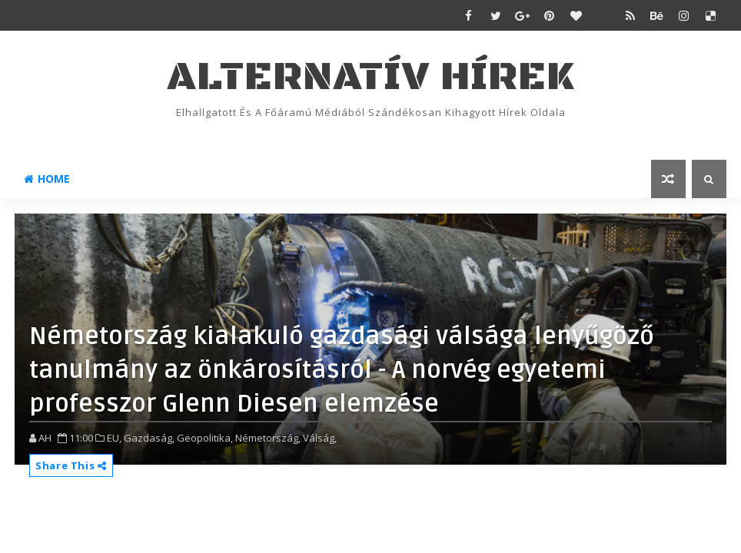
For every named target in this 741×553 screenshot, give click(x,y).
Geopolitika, (205, 438)
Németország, (268, 438)
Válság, (320, 438)
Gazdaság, (149, 438)
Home (47, 178)
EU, (114, 438)
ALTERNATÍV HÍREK (370, 77)
